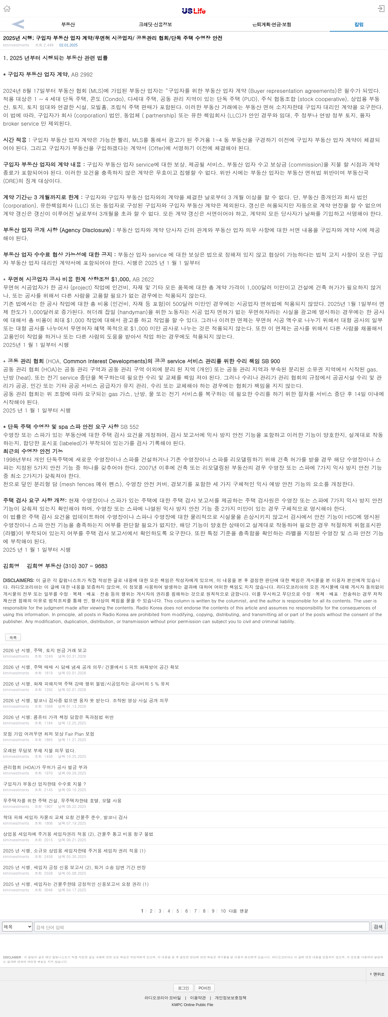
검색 (378, 927)
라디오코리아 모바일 (163, 998)
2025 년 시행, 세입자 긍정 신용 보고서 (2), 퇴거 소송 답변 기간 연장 (194, 870)
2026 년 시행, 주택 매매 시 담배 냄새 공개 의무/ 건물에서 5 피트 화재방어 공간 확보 (194, 669)
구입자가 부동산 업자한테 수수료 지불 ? (194, 786)
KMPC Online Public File (192, 1005)
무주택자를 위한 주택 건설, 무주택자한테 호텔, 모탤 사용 (194, 803)
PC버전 (205, 988)
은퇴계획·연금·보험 (271, 24)
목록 (13, 637)
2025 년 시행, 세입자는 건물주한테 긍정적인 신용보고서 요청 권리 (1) (194, 886)
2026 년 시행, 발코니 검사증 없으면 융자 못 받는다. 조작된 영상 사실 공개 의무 (194, 703)
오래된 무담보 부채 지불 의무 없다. (194, 753)
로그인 (183, 988)
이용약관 (198, 998)
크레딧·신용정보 (155, 24)
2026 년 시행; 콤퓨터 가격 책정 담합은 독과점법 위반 (194, 719)
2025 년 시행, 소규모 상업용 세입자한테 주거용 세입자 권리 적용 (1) (194, 853)
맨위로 (377, 974)
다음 (233, 911)
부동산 (68, 24)
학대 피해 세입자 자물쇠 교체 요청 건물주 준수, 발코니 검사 (194, 819)
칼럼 (358, 24)
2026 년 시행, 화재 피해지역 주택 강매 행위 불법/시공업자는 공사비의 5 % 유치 (194, 686)
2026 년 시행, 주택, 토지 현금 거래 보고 (194, 653)
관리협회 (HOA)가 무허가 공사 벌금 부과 (194, 769)
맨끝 (244, 911)
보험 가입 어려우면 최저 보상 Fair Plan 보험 (194, 736)
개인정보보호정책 (230, 998)
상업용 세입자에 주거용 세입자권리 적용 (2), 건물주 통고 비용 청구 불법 (194, 836)
